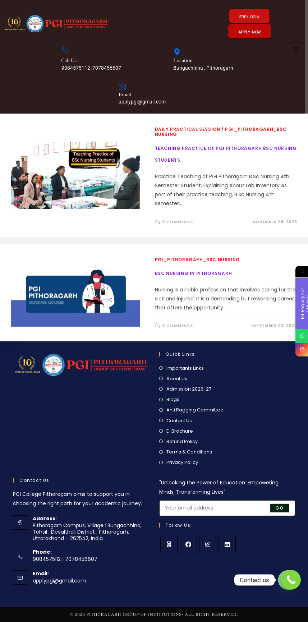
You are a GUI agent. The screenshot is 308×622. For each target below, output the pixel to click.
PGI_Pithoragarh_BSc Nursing (197, 260)
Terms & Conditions (189, 451)
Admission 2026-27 (188, 389)
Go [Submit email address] (279, 508)
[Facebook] (188, 544)
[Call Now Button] (291, 580)
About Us (176, 378)
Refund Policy (182, 441)
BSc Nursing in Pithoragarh (193, 273)
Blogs (172, 399)
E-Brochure (179, 431)
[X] (169, 544)
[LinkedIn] (227, 544)
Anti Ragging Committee (195, 409)
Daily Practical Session (187, 129)
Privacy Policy (182, 462)
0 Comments (177, 222)
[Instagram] (207, 544)
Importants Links (185, 368)
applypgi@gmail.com (59, 580)
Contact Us (179, 420)
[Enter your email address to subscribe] (227, 508)
